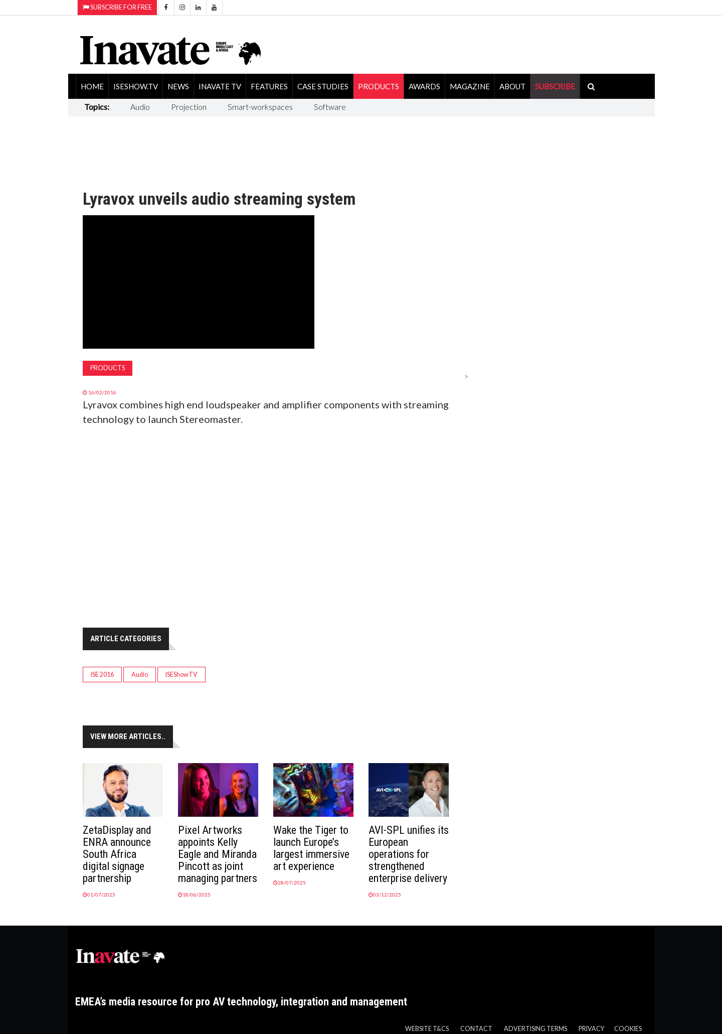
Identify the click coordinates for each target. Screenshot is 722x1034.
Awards (424, 86)
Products (378, 86)
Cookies (628, 1028)
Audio (140, 106)
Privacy (591, 1028)
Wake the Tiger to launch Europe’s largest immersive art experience (311, 848)
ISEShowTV (181, 674)
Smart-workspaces (260, 106)
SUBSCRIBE (555, 86)
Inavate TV (220, 86)
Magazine (470, 86)
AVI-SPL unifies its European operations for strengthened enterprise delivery (409, 854)
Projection (189, 106)
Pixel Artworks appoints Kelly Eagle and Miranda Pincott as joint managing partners (217, 854)
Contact (476, 1028)
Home (92, 86)
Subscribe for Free (117, 7)
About (512, 86)
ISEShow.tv (135, 86)
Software (330, 106)
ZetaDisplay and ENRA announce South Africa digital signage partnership (117, 854)
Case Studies (322, 86)
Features (269, 86)
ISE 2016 (102, 674)
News (178, 86)
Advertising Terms (535, 1028)
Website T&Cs (427, 1028)
